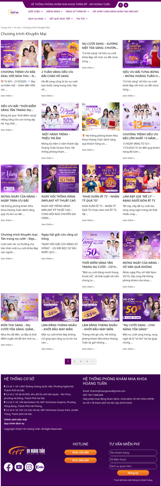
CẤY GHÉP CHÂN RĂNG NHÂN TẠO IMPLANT (115, 11)
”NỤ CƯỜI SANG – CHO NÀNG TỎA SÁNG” (139, 327)
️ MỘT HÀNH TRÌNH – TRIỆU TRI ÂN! (56, 136)
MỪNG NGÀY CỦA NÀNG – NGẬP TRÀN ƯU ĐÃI (19, 198)
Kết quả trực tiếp (60, 18)
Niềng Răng (53, 11)
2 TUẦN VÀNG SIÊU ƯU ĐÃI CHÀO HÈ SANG (57, 74)
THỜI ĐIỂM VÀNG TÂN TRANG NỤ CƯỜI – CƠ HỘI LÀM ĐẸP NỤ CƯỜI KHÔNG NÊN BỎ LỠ (100, 265)
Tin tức (80, 18)
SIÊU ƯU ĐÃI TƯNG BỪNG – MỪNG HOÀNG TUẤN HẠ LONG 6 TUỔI (141, 74)
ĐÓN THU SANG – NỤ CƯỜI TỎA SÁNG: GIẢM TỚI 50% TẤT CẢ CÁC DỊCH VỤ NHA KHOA (19, 327)
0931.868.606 (80, 460)
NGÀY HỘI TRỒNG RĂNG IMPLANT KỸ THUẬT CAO (59, 198)
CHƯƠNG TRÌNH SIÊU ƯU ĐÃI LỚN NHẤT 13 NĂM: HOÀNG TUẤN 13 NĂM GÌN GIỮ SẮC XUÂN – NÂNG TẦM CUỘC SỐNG (141, 136)
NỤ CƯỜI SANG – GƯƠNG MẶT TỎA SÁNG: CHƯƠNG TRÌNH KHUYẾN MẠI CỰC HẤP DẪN (100, 46)
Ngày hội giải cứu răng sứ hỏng (60, 236)
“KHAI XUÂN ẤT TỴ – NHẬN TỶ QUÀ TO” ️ (100, 198)
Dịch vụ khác (36, 18)
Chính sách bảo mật (15, 419)
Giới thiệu (34, 11)
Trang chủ (6, 27)
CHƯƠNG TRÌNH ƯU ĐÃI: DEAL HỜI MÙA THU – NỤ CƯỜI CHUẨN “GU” (18, 74)
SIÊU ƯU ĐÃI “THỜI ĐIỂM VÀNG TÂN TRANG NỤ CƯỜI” (18, 108)
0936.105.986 (80, 452)
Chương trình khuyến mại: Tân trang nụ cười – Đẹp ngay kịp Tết (19, 236)
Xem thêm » (7, 95)
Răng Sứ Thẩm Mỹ (76, 11)
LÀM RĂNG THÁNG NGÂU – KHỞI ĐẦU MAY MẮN (59, 327)
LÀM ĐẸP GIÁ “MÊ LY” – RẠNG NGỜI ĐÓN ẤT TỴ (139, 198)
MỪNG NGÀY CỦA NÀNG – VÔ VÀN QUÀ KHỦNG (141, 265)
